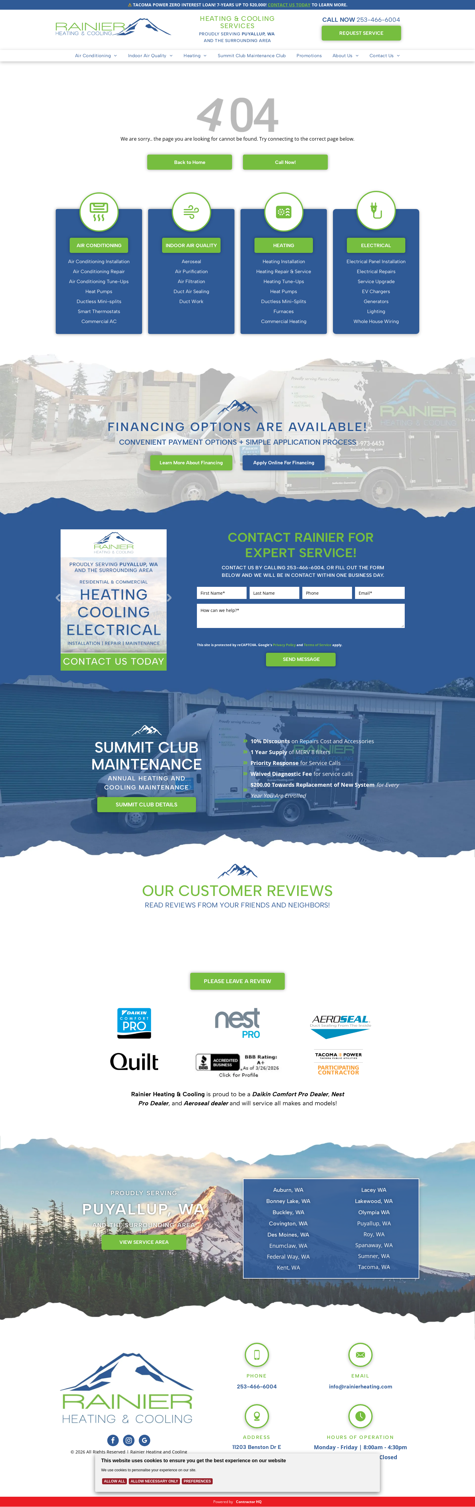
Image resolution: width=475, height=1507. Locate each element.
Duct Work (191, 301)
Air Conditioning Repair (99, 271)
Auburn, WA (288, 1190)
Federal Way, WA (288, 1256)
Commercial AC (99, 321)
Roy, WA (374, 1234)
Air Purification (191, 271)
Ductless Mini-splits (99, 301)
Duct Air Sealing (191, 291)
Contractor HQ (249, 1501)
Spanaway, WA (374, 1245)
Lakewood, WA (374, 1201)
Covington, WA (288, 1223)
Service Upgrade (376, 281)
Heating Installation (284, 261)
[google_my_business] (144, 1441)
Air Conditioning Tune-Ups (99, 281)
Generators (376, 301)
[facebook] (113, 1441)
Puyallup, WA (374, 1223)
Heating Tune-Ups (284, 281)
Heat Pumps (98, 291)
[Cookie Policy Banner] (237, 1472)
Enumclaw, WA (288, 1245)
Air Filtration (191, 281)
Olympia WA (374, 1212)
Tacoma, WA (374, 1266)
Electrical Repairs (376, 271)
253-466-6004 (378, 19)
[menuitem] (96, 55)
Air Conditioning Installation (99, 261)
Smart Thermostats (99, 311)
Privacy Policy (284, 644)
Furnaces (284, 311)
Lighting (376, 311)
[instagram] (129, 1441)
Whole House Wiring (376, 321)
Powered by (223, 1501)
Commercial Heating (284, 321)
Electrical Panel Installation (376, 261)
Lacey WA (373, 1190)
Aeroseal (191, 261)
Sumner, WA (374, 1256)
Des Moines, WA (288, 1234)
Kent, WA (288, 1267)
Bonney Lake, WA (288, 1201)
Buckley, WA (288, 1212)
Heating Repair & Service (283, 271)
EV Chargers (376, 291)
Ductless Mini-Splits (283, 301)
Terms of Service (317, 644)
